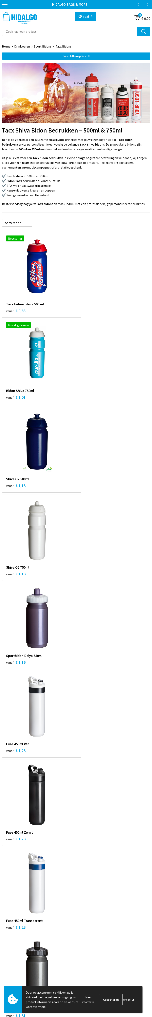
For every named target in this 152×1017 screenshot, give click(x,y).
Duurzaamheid (88, 883)
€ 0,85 (16, 310)
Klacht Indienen (13, 953)
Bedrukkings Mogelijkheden (96, 901)
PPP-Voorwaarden (90, 935)
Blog (81, 871)
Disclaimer (85, 959)
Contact (7, 935)
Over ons (84, 889)
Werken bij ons (88, 877)
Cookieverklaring (89, 946)
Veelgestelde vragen (91, 895)
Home (6, 46)
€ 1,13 (16, 399)
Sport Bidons (42, 46)
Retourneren (10, 946)
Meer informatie (88, 999)
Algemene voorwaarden (94, 941)
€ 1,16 (16, 487)
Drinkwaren (22, 46)
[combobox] (70, 31)
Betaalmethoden (13, 941)
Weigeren (129, 999)
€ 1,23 (90, 487)
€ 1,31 (16, 663)
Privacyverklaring (90, 953)
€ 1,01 (90, 310)
